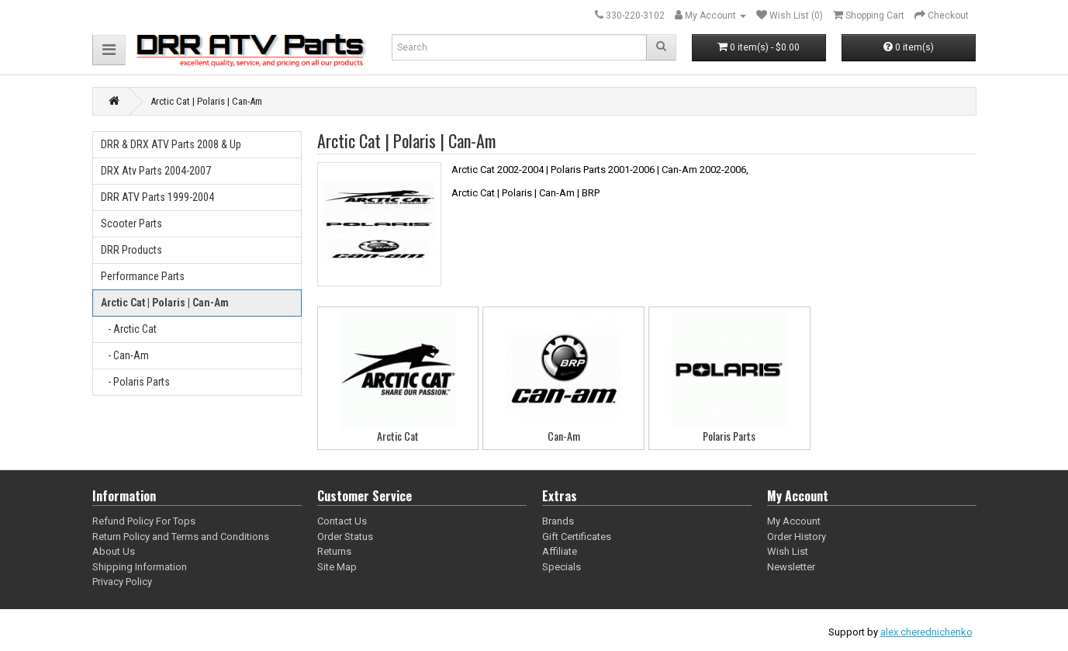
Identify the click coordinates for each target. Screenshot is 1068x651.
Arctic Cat (398, 436)
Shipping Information (139, 567)
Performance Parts (143, 276)
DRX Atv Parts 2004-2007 (156, 170)
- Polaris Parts (135, 382)
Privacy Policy (122, 581)
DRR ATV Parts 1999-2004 (157, 197)
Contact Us (342, 521)
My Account (794, 521)
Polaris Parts (729, 436)
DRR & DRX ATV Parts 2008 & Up (171, 144)
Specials (561, 567)
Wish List (787, 551)
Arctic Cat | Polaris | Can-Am (165, 302)
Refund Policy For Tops (143, 521)
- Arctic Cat (129, 329)
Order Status (345, 536)
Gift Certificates (576, 536)
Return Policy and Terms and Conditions (180, 536)
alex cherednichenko (926, 632)
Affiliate (559, 551)
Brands (558, 521)
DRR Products (131, 250)
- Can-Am (125, 355)
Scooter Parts (131, 223)
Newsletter (791, 567)
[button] (109, 50)
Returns (334, 551)
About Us (113, 551)
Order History (796, 536)
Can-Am (564, 436)
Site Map (337, 567)
